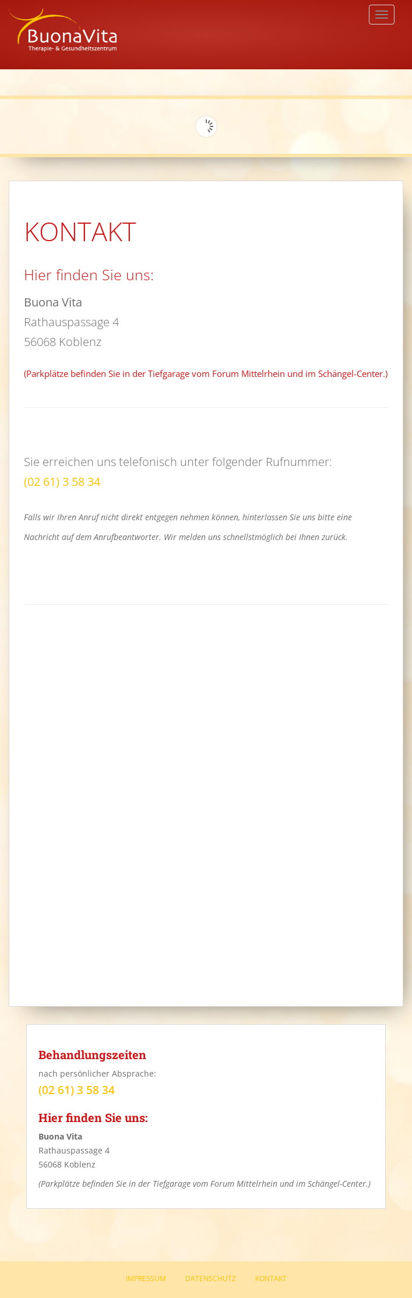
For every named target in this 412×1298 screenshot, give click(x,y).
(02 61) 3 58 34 (62, 481)
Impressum (146, 1278)
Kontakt (271, 1278)
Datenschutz (210, 1278)
